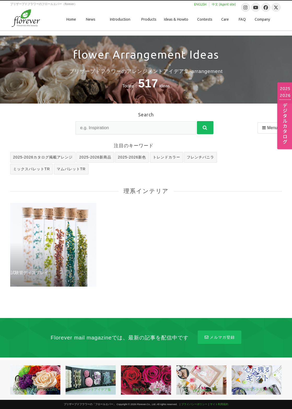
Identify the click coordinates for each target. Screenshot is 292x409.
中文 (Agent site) (224, 4)
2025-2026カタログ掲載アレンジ (43, 157)
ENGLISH (200, 4)
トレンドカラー (166, 157)
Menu (269, 128)
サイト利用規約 (219, 404)
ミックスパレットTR (31, 169)
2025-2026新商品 (95, 157)
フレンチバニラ (200, 157)
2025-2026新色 (132, 157)
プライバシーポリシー (194, 404)
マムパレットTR (71, 169)
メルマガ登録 (219, 337)
